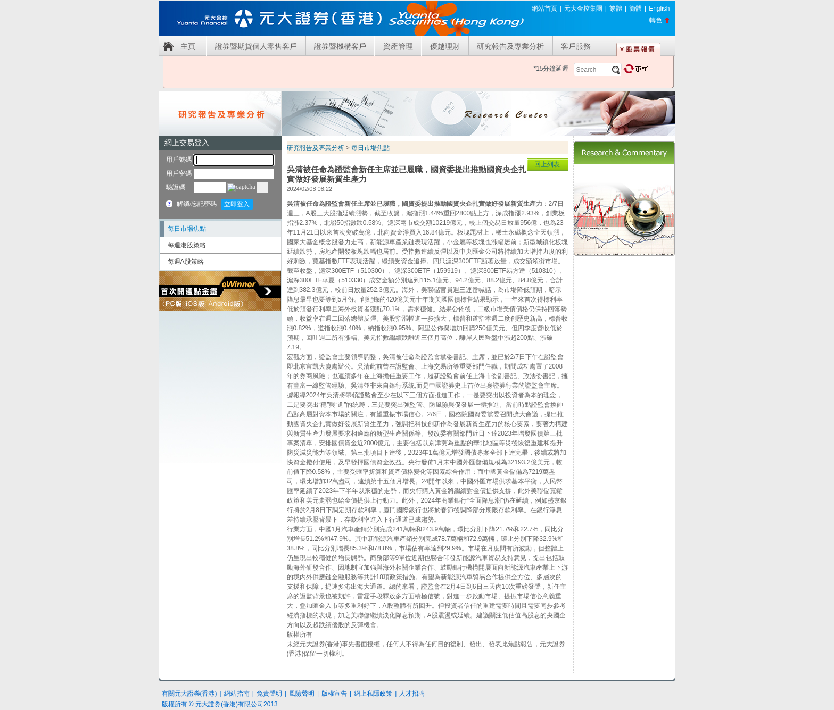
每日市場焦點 (187, 228)
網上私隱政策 (373, 693)
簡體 (635, 8)
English (659, 8)
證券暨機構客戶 (340, 46)
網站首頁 (544, 8)
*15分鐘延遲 (550, 68)
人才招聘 (412, 693)
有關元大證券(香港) (189, 693)
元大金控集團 (583, 8)
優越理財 (445, 46)
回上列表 (547, 164)
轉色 (655, 20)
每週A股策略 (186, 261)
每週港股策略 (187, 245)
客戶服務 (576, 46)
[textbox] (597, 69)
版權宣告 (334, 693)
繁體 (615, 8)
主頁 (187, 46)
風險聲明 (302, 693)
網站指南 (237, 693)
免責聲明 (269, 693)
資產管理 (398, 46)
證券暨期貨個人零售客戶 (256, 46)
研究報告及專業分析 (510, 46)
